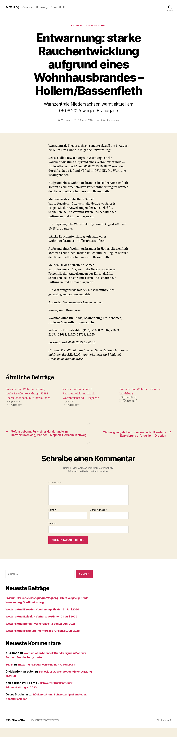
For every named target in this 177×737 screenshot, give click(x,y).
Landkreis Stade (95, 26)
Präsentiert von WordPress (45, 729)
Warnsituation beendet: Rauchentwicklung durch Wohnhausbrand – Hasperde (82, 394)
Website (52, 532)
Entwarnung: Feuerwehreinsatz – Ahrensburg (50, 673)
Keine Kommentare (110, 120)
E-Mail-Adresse (98, 519)
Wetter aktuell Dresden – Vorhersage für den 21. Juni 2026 (46, 618)
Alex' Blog (13, 7)
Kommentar (55, 492)
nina (67, 120)
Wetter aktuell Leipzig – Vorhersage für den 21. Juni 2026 (45, 625)
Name (52, 519)
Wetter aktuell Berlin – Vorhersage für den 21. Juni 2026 (44, 632)
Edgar (10, 673)
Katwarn (77, 26)
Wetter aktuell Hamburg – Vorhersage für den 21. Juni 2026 (47, 640)
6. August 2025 (85, 120)
